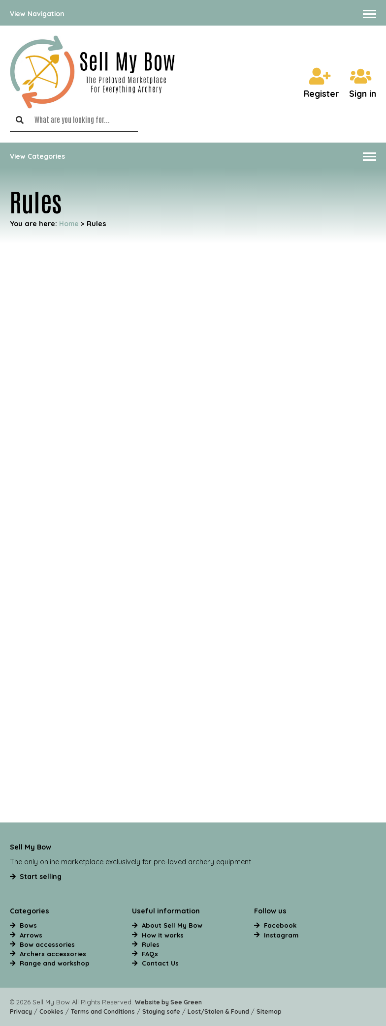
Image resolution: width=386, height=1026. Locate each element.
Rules (151, 944)
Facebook (280, 925)
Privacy (21, 1011)
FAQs (150, 954)
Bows (28, 925)
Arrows (31, 935)
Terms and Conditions (103, 1011)
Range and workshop (55, 963)
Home (69, 223)
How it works (163, 935)
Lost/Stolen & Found (218, 1011)
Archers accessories (53, 954)
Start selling (41, 876)
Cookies (51, 1011)
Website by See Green (168, 1002)
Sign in (362, 83)
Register (321, 83)
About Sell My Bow (172, 925)
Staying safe (161, 1011)
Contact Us (160, 963)
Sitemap (269, 1011)
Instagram (281, 935)
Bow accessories (47, 944)
